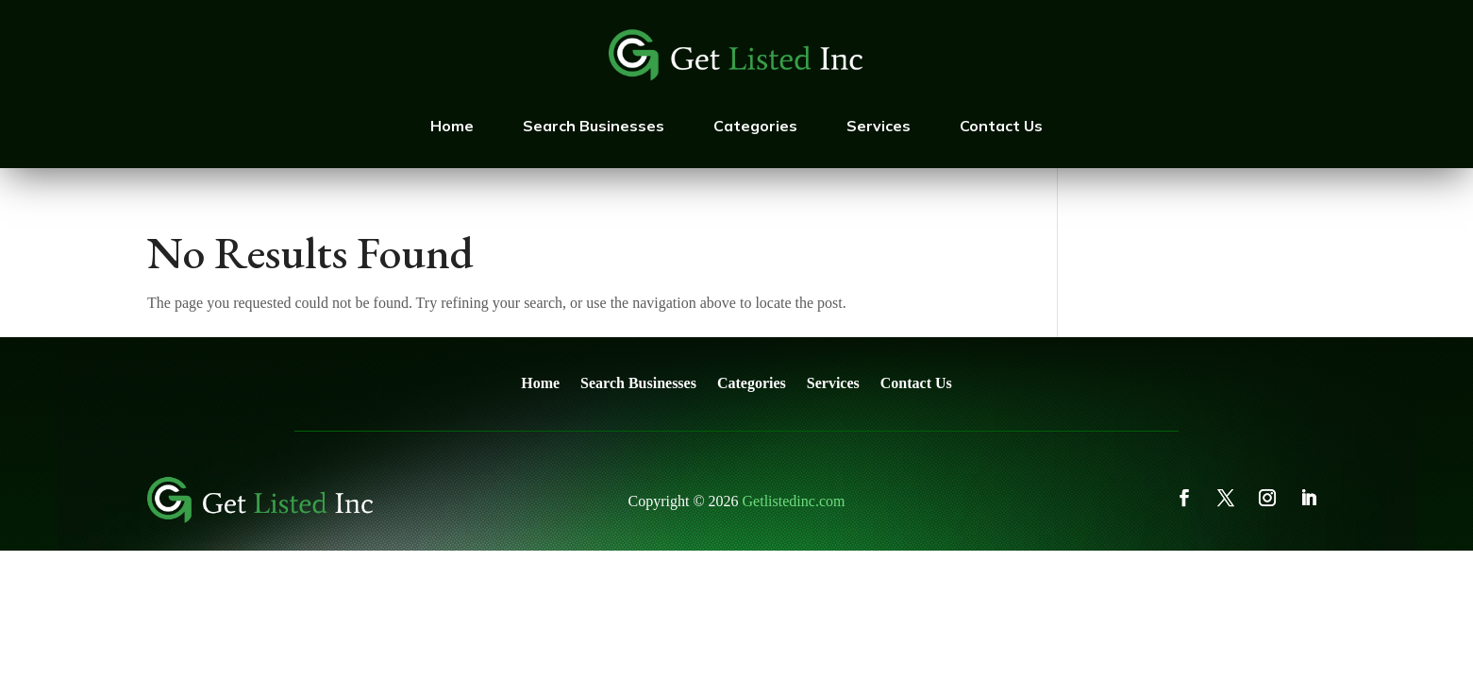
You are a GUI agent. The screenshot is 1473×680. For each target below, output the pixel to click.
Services (878, 125)
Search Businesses (593, 125)
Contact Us (1001, 125)
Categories (755, 125)
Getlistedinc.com (794, 501)
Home (452, 125)
